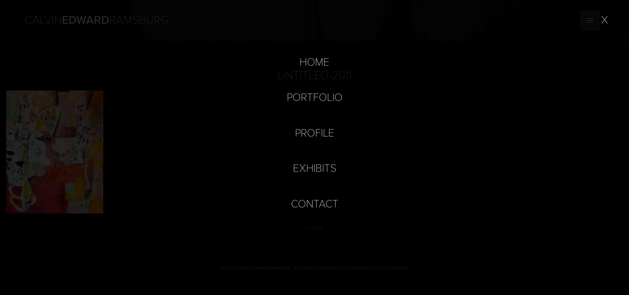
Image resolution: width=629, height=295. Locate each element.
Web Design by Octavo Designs (374, 268)
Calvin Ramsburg (96, 20)
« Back (315, 227)
